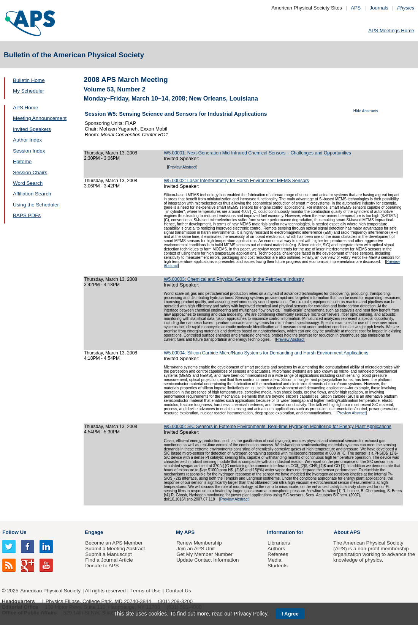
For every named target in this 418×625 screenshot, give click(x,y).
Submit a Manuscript (108, 554)
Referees (278, 554)
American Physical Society (51, 591)
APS (356, 8)
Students (278, 565)
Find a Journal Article (109, 560)
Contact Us (178, 591)
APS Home (25, 107)
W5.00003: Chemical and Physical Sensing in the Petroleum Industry (234, 279)
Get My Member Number (204, 554)
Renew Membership (199, 543)
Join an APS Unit (195, 548)
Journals (379, 8)
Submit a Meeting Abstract (115, 548)
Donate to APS (102, 565)
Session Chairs (30, 172)
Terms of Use (145, 591)
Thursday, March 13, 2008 (110, 153)
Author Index (27, 140)
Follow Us (14, 532)
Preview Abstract (182, 167)
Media (275, 560)
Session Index (29, 151)
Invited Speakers (32, 129)
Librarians (279, 543)
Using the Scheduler (36, 205)
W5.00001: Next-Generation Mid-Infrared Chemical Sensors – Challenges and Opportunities (257, 153)
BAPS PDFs (27, 215)
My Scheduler (28, 91)
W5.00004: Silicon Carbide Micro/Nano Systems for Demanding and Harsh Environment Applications (266, 353)
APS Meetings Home (391, 30)
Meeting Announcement (39, 118)
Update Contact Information (207, 560)
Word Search (28, 183)
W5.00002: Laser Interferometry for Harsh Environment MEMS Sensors (236, 180)
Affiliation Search (32, 194)
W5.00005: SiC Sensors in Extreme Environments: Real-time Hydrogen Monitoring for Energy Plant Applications (277, 426)
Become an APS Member (113, 543)
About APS (347, 532)
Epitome (22, 161)
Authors (276, 548)
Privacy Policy (250, 614)
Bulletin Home (29, 80)
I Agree (290, 614)
